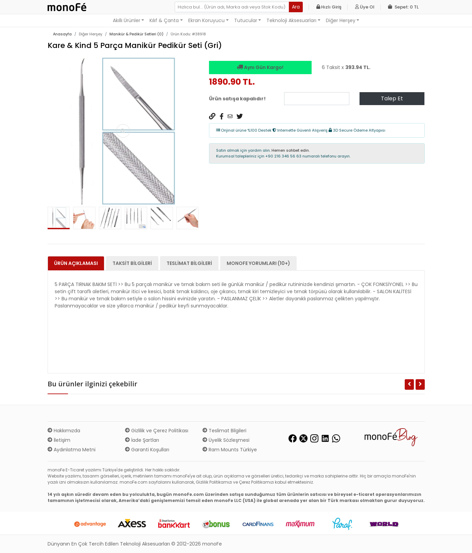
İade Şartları (142, 440)
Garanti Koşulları (147, 449)
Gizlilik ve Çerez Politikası (156, 430)
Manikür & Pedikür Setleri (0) (136, 34)
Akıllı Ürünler (126, 20)
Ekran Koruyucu (206, 20)
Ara (296, 6)
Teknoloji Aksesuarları (291, 20)
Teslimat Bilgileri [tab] (189, 263)
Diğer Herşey (340, 20)
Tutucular (245, 20)
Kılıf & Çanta (164, 20)
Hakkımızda (64, 430)
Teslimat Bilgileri (224, 430)
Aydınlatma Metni (71, 449)
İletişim (59, 440)
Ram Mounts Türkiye (230, 449)
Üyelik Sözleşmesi (226, 440)
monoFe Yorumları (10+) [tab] (258, 263)
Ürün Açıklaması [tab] (76, 263)
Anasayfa (62, 34)
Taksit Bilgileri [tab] (132, 263)
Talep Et (392, 98)
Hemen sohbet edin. (291, 150)
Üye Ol (364, 7)
